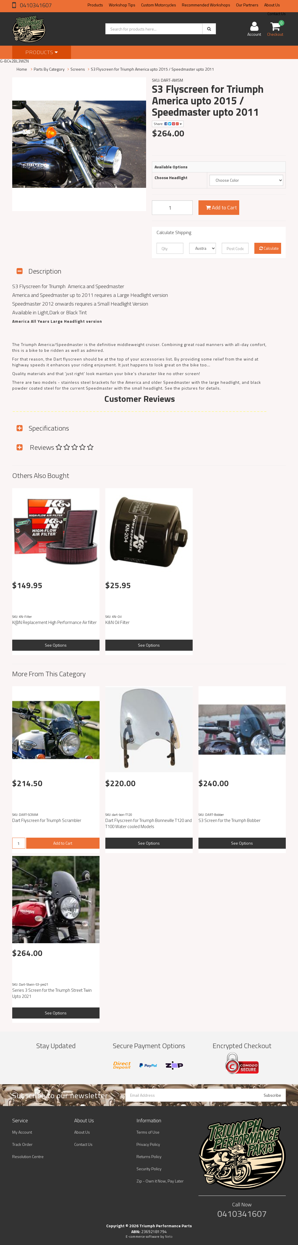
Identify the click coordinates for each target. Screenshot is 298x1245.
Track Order (22, 1144)
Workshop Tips (122, 5)
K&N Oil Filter (117, 622)
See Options (56, 645)
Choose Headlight (171, 178)
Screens (77, 69)
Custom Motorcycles (158, 5)
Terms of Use (147, 1132)
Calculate (269, 248)
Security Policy (149, 1169)
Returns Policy (149, 1156)
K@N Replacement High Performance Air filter (54, 622)
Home (22, 69)
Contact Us (83, 1144)
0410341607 (35, 5)
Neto (169, 1236)
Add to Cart (221, 207)
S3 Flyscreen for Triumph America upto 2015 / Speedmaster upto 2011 (152, 69)
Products (95, 5)
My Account (22, 1132)
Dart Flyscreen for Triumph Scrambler (46, 820)
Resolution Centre (28, 1156)
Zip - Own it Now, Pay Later (160, 1181)
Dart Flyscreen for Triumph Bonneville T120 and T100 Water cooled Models (148, 823)
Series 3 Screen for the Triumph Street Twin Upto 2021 (52, 993)
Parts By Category (49, 69)
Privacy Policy (148, 1144)
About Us (272, 5)
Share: (168, 123)
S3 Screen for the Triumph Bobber (229, 820)
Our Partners (247, 5)
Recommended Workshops (206, 5)
